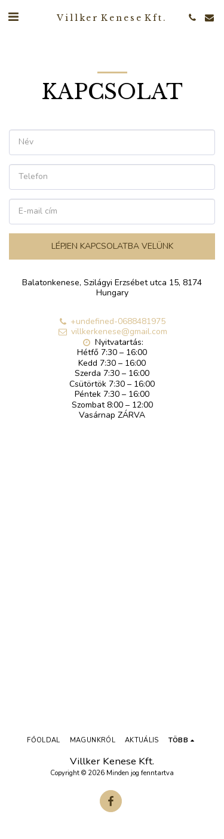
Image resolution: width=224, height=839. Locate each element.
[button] (13, 17)
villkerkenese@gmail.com (112, 331)
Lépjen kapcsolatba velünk (112, 246)
